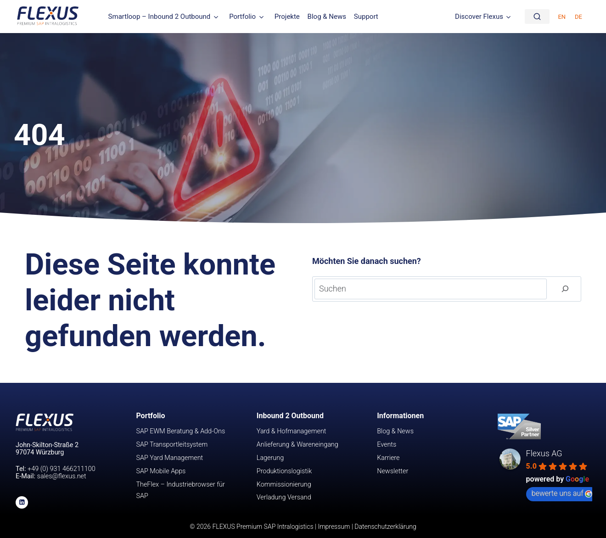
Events (386, 444)
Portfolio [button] (242, 16)
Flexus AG (544, 453)
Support (366, 16)
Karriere (388, 458)
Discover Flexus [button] (479, 16)
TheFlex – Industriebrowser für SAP (180, 490)
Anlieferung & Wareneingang (297, 444)
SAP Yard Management (169, 458)
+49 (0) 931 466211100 (61, 469)
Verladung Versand (284, 497)
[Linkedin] (22, 502)
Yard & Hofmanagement (291, 431)
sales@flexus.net (61, 476)
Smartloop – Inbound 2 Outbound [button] (159, 16)
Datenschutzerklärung (385, 526)
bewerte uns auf (562, 493)
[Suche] (537, 16)
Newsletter (392, 471)
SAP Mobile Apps (160, 471)
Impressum (334, 526)
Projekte (287, 16)
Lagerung (270, 458)
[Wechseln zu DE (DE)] (578, 16)
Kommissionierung (284, 484)
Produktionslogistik (284, 471)
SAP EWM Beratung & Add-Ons (180, 431)
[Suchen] (565, 289)
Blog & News (327, 16)
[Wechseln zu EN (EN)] (561, 16)
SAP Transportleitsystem (172, 444)
